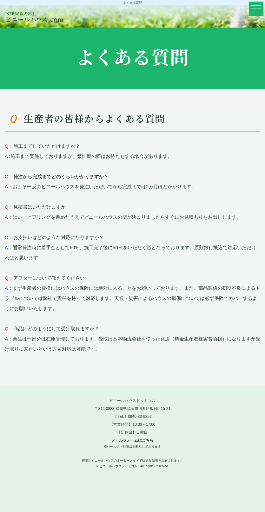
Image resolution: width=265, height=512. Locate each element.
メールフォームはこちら (132, 440)
